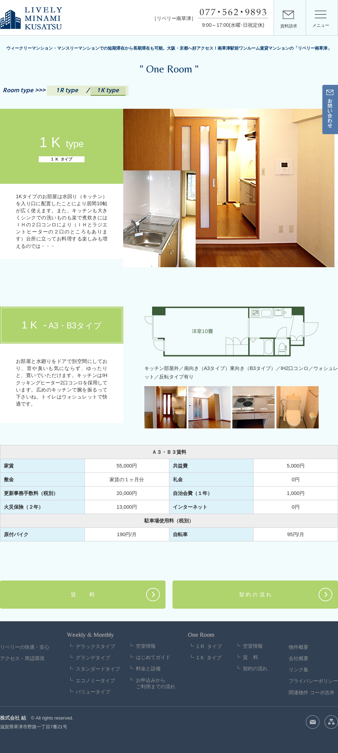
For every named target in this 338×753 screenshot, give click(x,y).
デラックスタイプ (95, 646)
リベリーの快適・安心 (24, 647)
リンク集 (298, 669)
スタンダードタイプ (98, 669)
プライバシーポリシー (313, 681)
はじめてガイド (153, 657)
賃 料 (83, 594)
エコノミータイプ (95, 680)
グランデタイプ (93, 657)
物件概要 (298, 647)
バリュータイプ (93, 692)
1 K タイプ (208, 657)
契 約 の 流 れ (255, 594)
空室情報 (146, 646)
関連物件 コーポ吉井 (311, 692)
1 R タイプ (209, 646)
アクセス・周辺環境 (22, 658)
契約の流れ (255, 668)
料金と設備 (148, 668)
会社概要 (298, 658)
